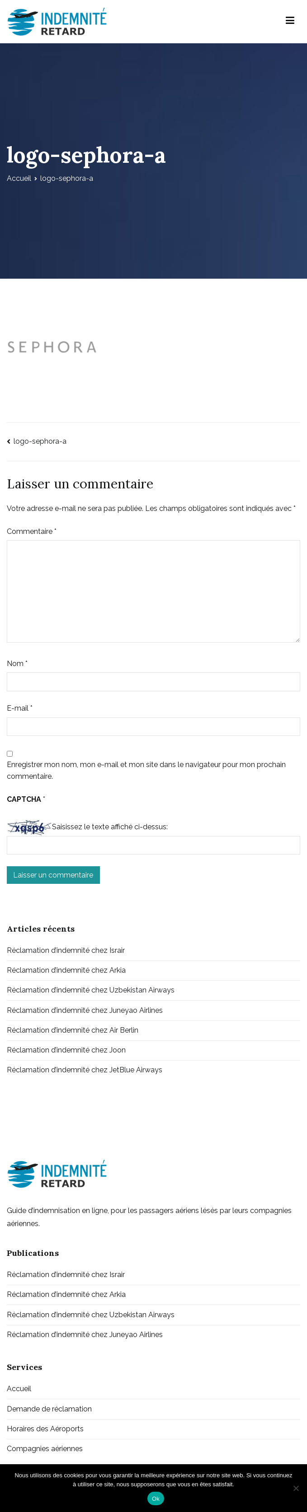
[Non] (295, 1488)
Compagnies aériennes (45, 1448)
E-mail (20, 708)
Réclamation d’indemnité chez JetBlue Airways (84, 1070)
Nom (17, 663)
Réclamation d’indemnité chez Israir (66, 950)
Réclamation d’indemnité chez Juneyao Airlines (85, 1010)
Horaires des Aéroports (45, 1429)
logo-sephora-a (40, 441)
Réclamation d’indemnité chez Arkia (66, 970)
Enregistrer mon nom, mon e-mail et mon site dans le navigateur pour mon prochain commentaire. (146, 770)
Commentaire (32, 531)
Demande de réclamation (49, 1409)
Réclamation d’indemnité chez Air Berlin (72, 1030)
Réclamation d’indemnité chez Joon (66, 1050)
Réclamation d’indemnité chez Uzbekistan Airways (91, 990)
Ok (156, 1498)
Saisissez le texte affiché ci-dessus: (110, 827)
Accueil (19, 1388)
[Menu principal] (290, 22)
